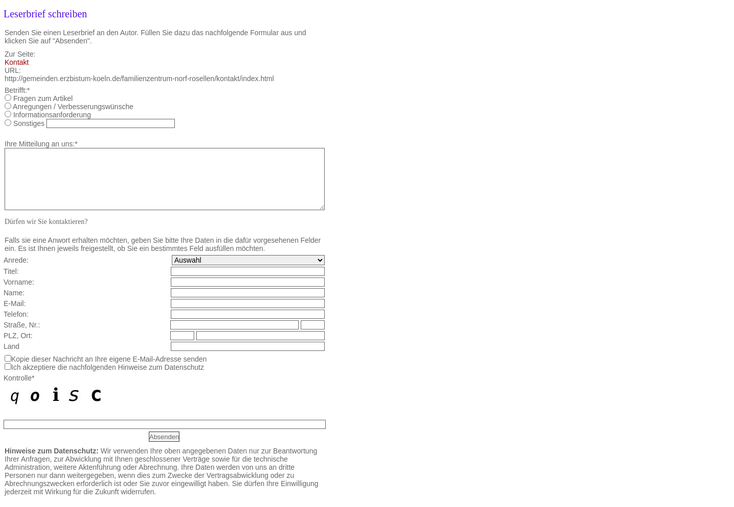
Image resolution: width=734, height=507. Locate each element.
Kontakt (17, 62)
